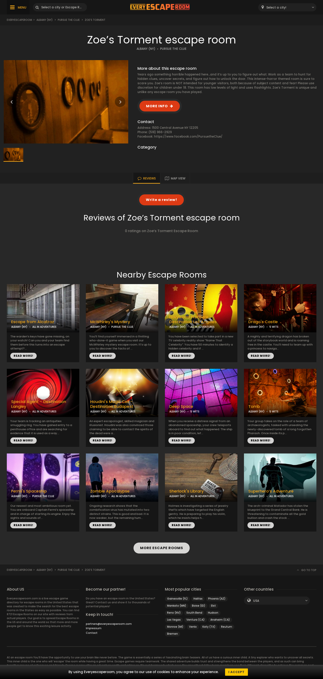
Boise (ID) (198, 605)
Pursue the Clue (69, 20)
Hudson (213, 613)
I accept (236, 672)
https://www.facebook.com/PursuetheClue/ (188, 136)
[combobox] (287, 7)
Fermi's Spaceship (29, 491)
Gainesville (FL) (177, 598)
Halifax (197, 598)
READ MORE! (23, 356)
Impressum (93, 628)
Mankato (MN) (176, 605)
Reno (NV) (174, 613)
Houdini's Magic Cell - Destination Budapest (111, 404)
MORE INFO (157, 106)
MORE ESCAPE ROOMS (161, 547)
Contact (91, 633)
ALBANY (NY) (146, 49)
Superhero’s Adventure (271, 491)
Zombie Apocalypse (110, 491)
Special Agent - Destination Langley (38, 404)
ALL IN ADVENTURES (44, 327)
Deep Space (181, 406)
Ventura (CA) (195, 620)
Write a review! (161, 199)
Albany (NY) (44, 20)
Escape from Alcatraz (32, 321)
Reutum (226, 627)
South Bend (194, 613)
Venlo (193, 627)
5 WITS (273, 327)
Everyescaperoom (19, 20)
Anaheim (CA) (220, 620)
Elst (213, 605)
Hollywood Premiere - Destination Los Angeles (193, 319)
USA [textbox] (256, 601)
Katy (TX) (208, 627)
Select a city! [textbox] (276, 7)
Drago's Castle (263, 321)
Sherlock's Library (186, 491)
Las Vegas (174, 620)
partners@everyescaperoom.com (109, 624)
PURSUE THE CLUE (173, 49)
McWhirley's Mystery (110, 321)
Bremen (172, 634)
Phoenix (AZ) (217, 598)
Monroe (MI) (175, 627)
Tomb (254, 406)
